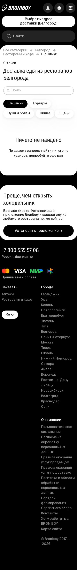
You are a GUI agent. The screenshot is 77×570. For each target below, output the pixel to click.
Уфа (44, 299)
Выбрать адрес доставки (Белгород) (38, 21)
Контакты (49, 513)
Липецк (47, 385)
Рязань (47, 353)
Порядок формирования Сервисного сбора (56, 503)
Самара (47, 364)
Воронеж (48, 374)
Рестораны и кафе (18, 54)
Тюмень (47, 321)
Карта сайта (51, 529)
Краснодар (50, 401)
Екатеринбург (52, 316)
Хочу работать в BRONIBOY (55, 521)
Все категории (15, 50)
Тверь (46, 348)
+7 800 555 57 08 (20, 250)
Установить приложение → (38, 231)
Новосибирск (52, 390)
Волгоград (49, 396)
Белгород (43, 50)
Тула (44, 326)
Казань (47, 305)
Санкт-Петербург (55, 337)
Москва (47, 342)
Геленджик (50, 294)
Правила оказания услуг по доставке (56, 470)
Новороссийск (53, 310)
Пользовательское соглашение (56, 429)
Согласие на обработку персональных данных (53, 445)
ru (10, 315)
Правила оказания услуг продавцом (56, 460)
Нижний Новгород (56, 358)
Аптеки (8, 294)
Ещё (64, 113)
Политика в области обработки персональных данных (58, 486)
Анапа (46, 369)
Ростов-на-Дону (54, 380)
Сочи (45, 407)
